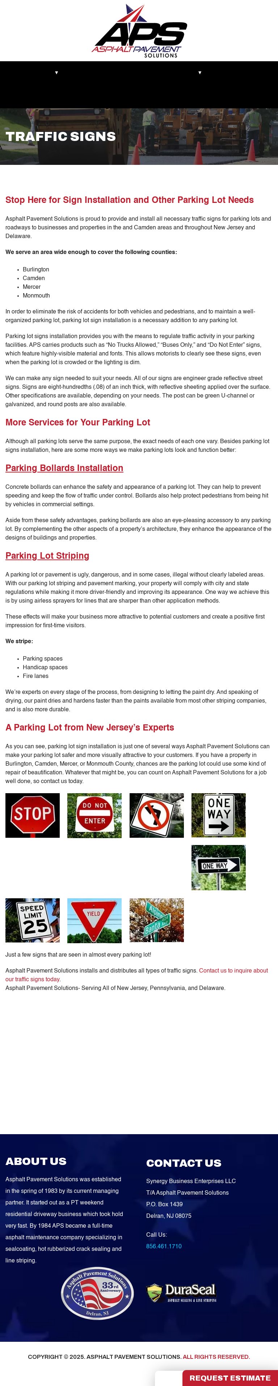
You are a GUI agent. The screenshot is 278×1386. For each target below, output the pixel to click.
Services (192, 72)
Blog (222, 72)
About (52, 72)
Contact (67, 96)
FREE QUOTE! (108, 96)
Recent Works (89, 72)
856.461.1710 (164, 1250)
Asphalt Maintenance (144, 72)
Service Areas (28, 96)
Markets (22, 72)
